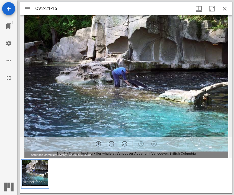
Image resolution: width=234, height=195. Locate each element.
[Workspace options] (8, 60)
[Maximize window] (211, 8)
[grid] (126, 175)
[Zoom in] (98, 143)
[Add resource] (8, 8)
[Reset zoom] (124, 143)
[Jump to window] (8, 26)
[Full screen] (8, 78)
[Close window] (224, 8)
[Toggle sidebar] (27, 8)
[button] (35, 173)
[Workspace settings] (8, 43)
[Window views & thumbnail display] (198, 8)
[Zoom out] (111, 143)
